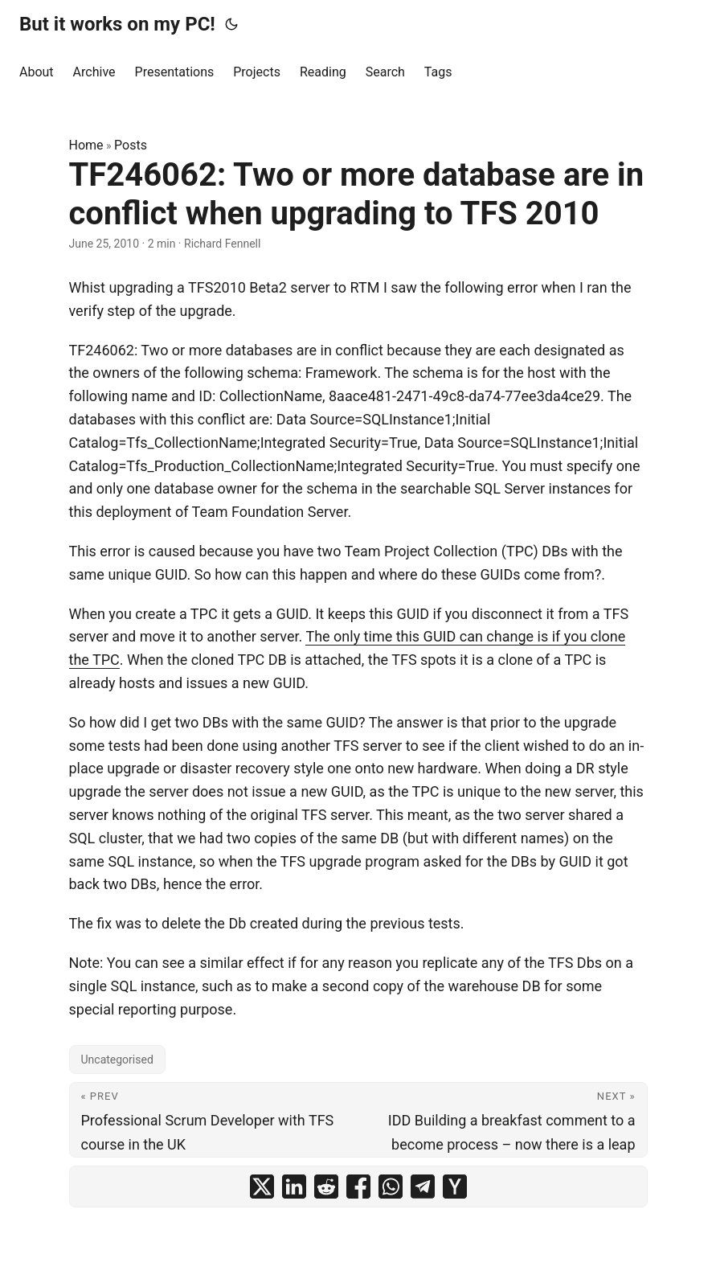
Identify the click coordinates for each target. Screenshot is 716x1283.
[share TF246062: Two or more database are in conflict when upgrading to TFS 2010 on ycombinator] (455, 1186)
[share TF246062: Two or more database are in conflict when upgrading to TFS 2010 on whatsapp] (390, 1186)
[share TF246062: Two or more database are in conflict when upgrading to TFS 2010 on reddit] (326, 1186)
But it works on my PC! (117, 24)
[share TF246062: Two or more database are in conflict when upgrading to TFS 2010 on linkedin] (294, 1186)
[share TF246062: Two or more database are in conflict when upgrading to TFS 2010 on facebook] (358, 1186)
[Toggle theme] (231, 24)
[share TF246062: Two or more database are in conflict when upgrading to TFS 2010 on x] (262, 1186)
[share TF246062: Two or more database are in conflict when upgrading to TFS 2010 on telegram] (423, 1186)
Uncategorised (117, 1059)
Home (86, 145)
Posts (130, 145)
